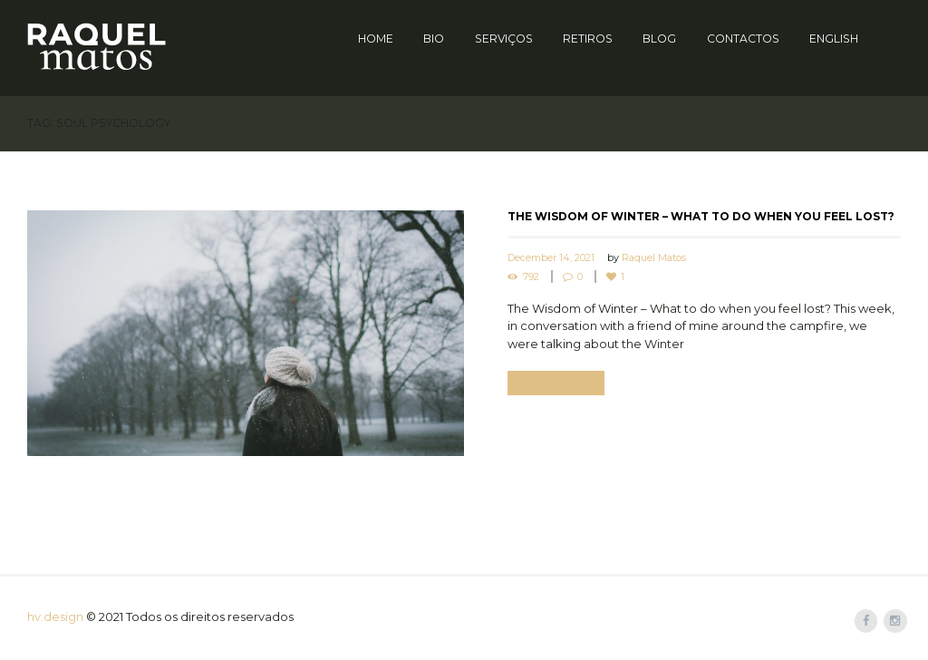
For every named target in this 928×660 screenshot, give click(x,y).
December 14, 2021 (551, 257)
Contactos (743, 38)
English (833, 38)
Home (375, 38)
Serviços (504, 38)
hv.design (55, 616)
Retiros (588, 38)
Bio (433, 38)
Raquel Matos (654, 257)
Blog (659, 38)
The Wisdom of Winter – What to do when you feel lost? (701, 216)
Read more (557, 383)
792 (531, 276)
